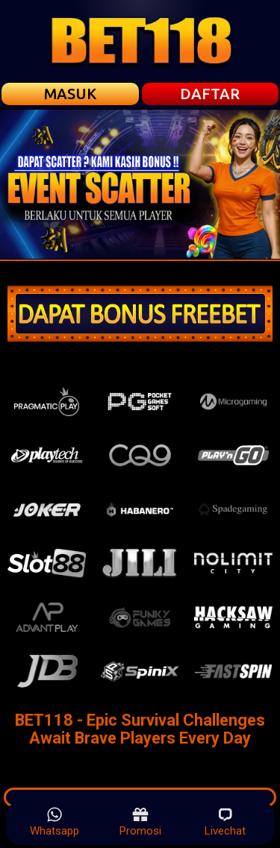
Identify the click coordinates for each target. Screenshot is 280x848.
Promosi (140, 822)
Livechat (225, 822)
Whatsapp (54, 822)
